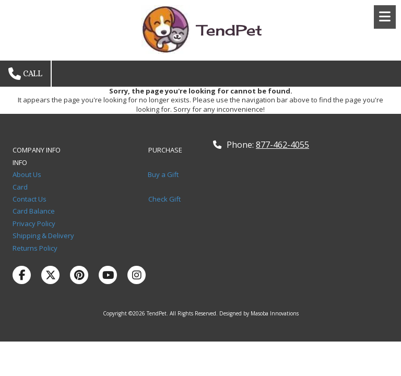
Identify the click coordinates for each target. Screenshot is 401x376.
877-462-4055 (282, 144)
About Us (28, 174)
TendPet (229, 30)
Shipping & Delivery (43, 235)
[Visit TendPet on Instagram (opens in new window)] (136, 275)
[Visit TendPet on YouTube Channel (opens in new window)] (108, 275)
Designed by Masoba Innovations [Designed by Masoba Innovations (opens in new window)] (259, 313)
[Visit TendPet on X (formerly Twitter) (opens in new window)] (50, 275)
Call (25, 73)
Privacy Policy (35, 223)
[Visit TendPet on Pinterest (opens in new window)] (79, 275)
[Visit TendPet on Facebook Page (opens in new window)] (22, 275)
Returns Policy (35, 248)
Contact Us (32, 199)
